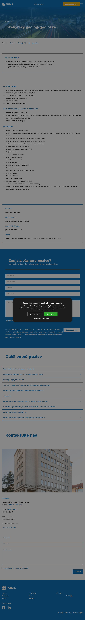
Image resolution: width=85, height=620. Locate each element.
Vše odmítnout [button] (35, 314)
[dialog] (42, 310)
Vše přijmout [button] (50, 314)
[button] (42, 319)
